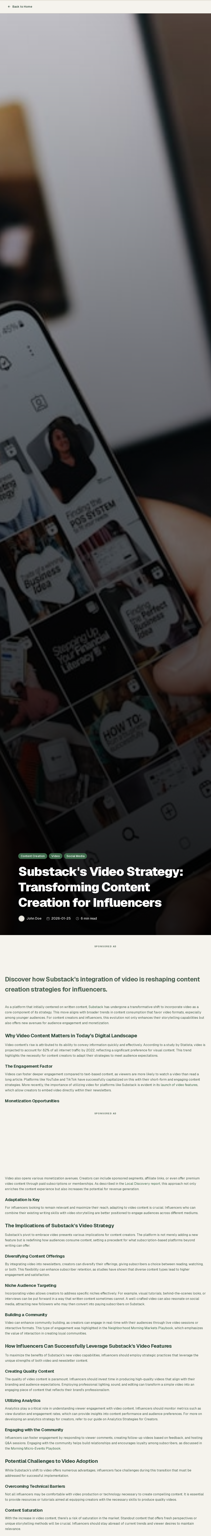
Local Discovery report (142, 1183)
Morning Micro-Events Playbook (36, 1448)
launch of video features (179, 1085)
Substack (96, 1007)
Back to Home (19, 6)
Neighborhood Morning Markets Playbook (140, 1328)
